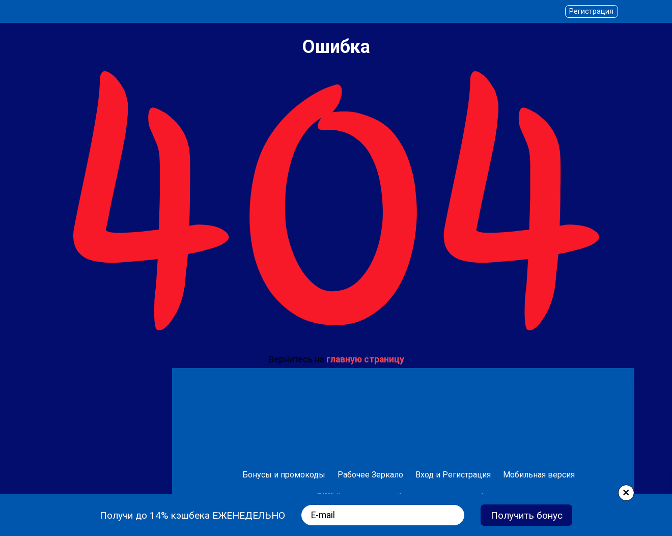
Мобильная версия (539, 474)
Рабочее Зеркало (370, 474)
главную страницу (365, 359)
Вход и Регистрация (453, 474)
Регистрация (591, 11)
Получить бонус (527, 515)
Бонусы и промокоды (283, 474)
